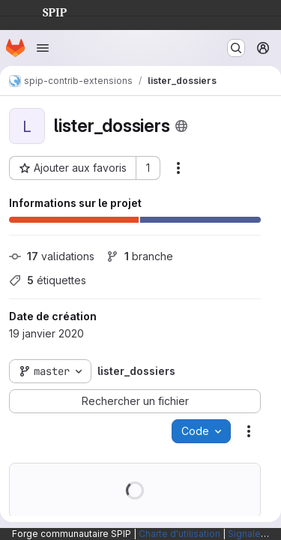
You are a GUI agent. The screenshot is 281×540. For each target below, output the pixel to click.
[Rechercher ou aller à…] (236, 48)
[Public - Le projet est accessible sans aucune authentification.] (181, 126)
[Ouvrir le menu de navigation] (43, 48)
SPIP (43, 10)
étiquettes (47, 280)
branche (139, 256)
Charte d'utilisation (179, 533)
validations (51, 256)
